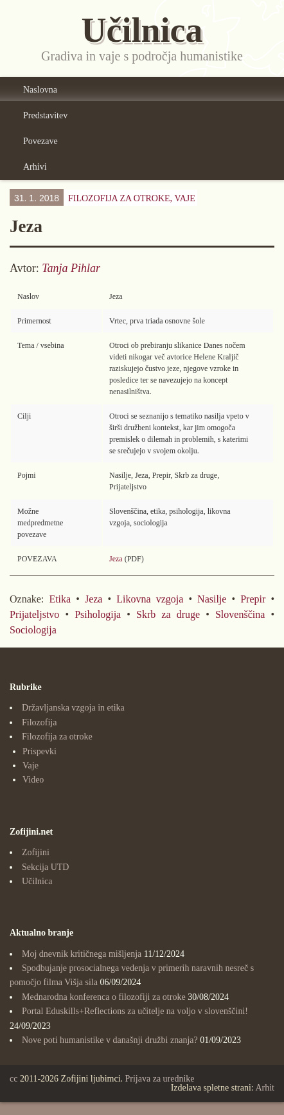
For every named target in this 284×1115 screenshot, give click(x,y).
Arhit (264, 1087)
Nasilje (211, 599)
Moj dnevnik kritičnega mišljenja (81, 954)
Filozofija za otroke (57, 736)
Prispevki (39, 751)
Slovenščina (240, 614)
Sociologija (33, 629)
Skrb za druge (168, 614)
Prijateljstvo (34, 614)
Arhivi (35, 167)
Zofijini (35, 852)
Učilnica (37, 881)
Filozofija (39, 722)
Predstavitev (45, 115)
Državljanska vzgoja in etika (73, 707)
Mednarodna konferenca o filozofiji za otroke (104, 997)
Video (33, 779)
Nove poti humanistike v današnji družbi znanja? (110, 1040)
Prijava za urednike (160, 1078)
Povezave (40, 141)
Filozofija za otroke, (131, 198)
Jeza (116, 558)
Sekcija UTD (45, 867)
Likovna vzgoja (149, 599)
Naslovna (40, 90)
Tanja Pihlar (71, 268)
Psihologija (98, 614)
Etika (60, 599)
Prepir (252, 599)
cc (13, 1078)
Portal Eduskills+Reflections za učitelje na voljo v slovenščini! (135, 1011)
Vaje (184, 198)
